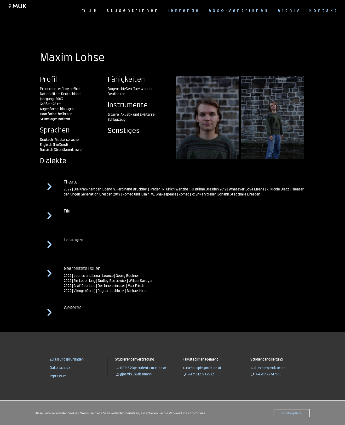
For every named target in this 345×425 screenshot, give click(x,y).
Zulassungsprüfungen (67, 359)
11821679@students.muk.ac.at (143, 368)
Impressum (58, 376)
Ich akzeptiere (292, 413)
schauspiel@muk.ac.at (204, 368)
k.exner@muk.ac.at (270, 368)
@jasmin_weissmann (136, 374)
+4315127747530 (268, 374)
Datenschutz (60, 368)
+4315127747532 (200, 374)
